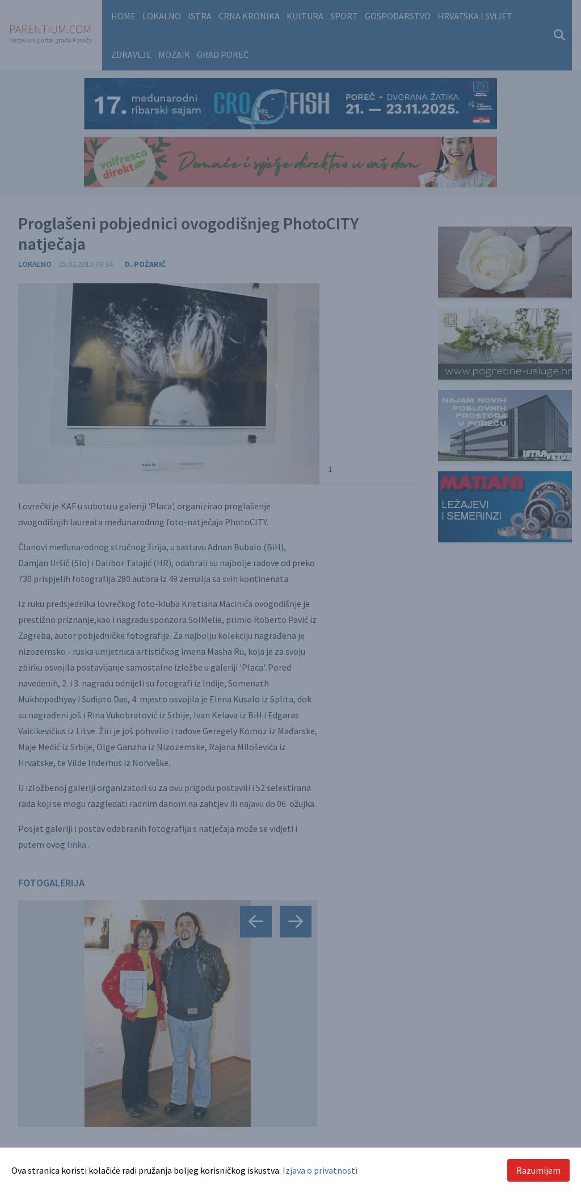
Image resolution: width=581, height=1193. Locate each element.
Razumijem (538, 1170)
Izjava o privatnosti (320, 1170)
